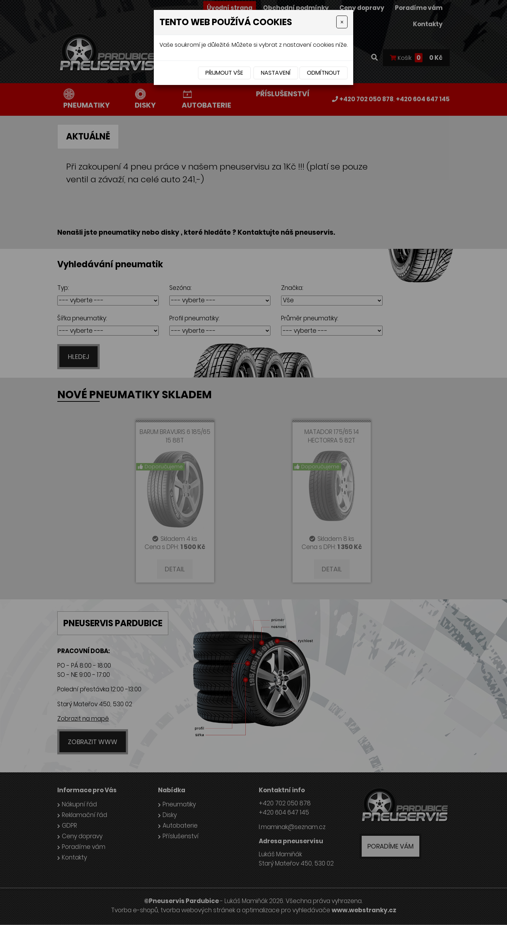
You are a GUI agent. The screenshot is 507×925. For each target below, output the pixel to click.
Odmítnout (323, 73)
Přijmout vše (224, 73)
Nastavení (276, 73)
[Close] (342, 22)
